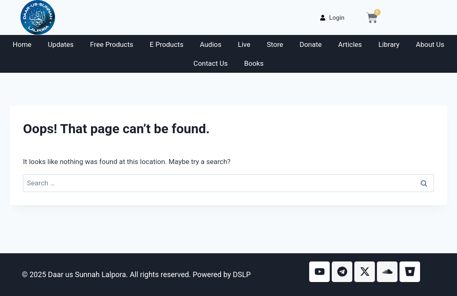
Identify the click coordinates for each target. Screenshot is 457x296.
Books (254, 63)
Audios (211, 44)
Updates (61, 44)
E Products (167, 44)
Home (22, 44)
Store (275, 44)
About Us (430, 44)
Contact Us (210, 63)
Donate (311, 44)
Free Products (111, 44)
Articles (350, 44)
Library (388, 44)
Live (244, 44)
